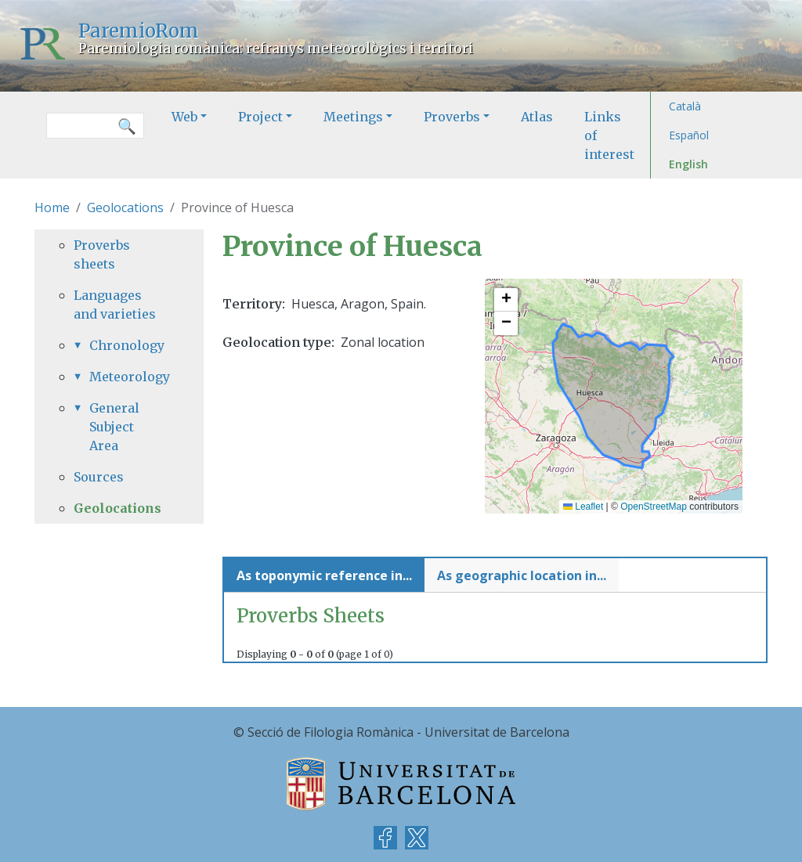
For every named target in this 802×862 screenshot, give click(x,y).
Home (52, 207)
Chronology (126, 345)
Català (685, 106)
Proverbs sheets (102, 254)
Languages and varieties (115, 304)
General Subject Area (114, 426)
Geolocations (125, 207)
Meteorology (126, 376)
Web (184, 116)
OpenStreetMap (653, 506)
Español (689, 135)
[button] (506, 300)
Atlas (537, 116)
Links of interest (609, 135)
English (688, 164)
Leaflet (583, 506)
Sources (99, 477)
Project (260, 116)
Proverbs (452, 116)
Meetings (353, 116)
